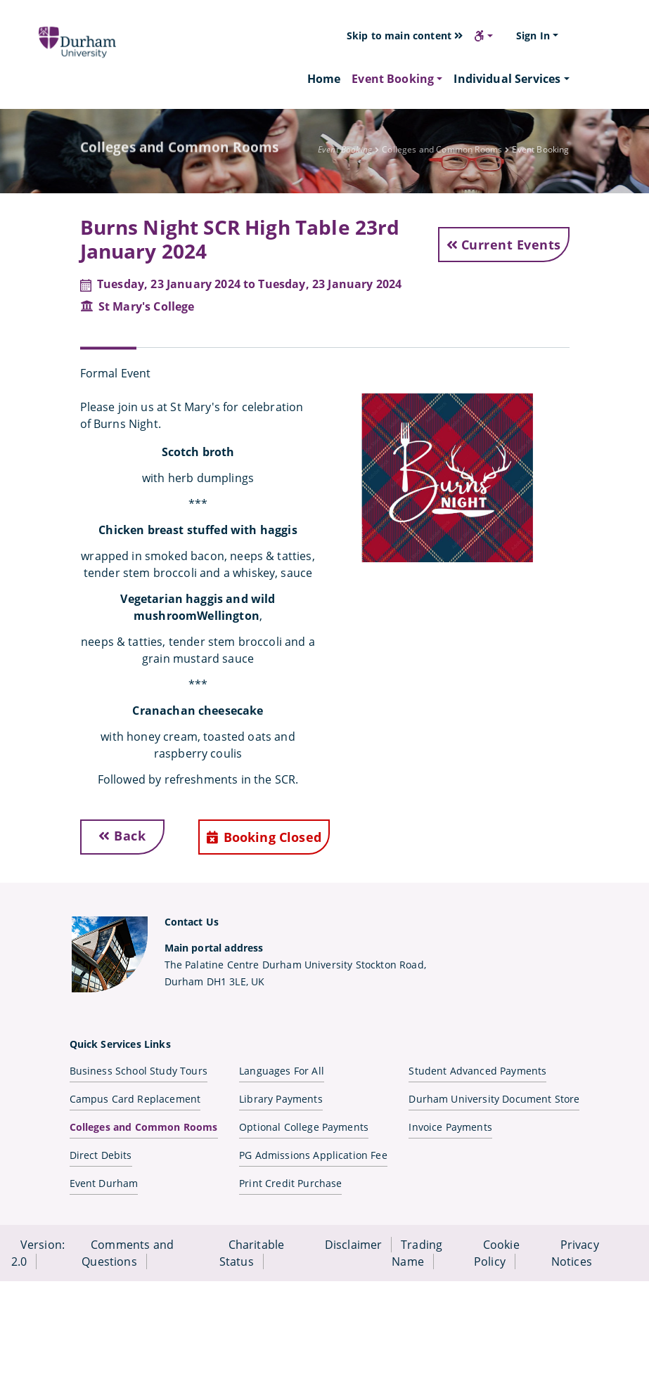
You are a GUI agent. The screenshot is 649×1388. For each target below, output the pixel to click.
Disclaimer (354, 1244)
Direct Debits (101, 1155)
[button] (483, 35)
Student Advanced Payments (477, 1070)
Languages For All (281, 1070)
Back (122, 835)
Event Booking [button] (393, 78)
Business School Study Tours (138, 1070)
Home (324, 78)
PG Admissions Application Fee (313, 1155)
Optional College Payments (303, 1127)
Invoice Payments (450, 1127)
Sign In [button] (533, 35)
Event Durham (104, 1183)
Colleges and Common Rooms (144, 1127)
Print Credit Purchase (290, 1183)
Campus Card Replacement (135, 1098)
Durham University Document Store (494, 1098)
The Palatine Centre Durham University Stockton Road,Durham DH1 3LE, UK (295, 964)
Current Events (503, 244)
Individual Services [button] (507, 78)
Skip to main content (405, 35)
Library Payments (281, 1098)
